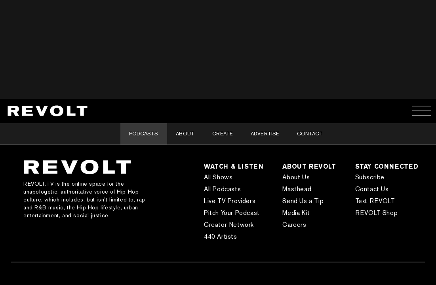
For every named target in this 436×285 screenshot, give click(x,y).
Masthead (296, 189)
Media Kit (296, 213)
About (185, 133)
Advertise (265, 133)
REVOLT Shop (376, 213)
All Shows (218, 177)
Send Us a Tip (303, 201)
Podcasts (143, 133)
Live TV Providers (229, 201)
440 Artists (220, 236)
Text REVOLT (375, 201)
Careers (294, 224)
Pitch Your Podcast (232, 213)
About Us (296, 177)
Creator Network (229, 224)
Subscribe (370, 177)
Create (222, 133)
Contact (310, 133)
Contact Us (372, 189)
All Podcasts (222, 189)
